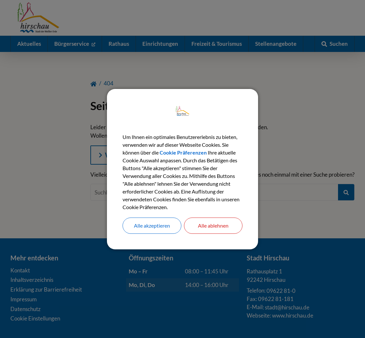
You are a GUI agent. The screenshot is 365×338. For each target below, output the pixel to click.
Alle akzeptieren (152, 225)
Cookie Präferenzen (183, 152)
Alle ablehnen (213, 225)
